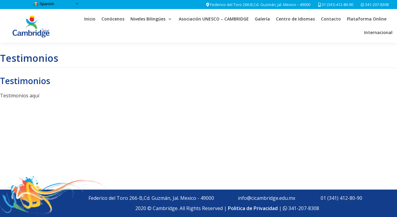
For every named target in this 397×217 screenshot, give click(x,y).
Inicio (89, 19)
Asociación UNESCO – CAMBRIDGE (214, 19)
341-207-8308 (376, 4)
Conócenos (112, 19)
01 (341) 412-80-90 (335, 4)
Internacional (378, 32)
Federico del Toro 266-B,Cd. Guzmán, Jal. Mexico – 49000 (260, 4)
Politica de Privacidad (253, 208)
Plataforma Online (366, 19)
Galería (262, 19)
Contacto (331, 19)
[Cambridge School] (32, 25)
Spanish (44, 4)
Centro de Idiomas (295, 19)
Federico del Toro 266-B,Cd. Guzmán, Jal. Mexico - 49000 (151, 198)
